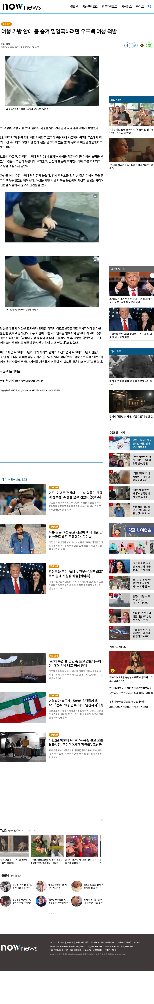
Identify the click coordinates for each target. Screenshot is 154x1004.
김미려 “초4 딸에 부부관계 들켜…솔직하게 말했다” (57, 902)
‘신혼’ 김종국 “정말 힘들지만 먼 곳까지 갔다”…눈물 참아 (93, 902)
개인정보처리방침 (82, 942)
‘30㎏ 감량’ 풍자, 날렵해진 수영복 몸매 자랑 (22, 901)
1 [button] (49, 913)
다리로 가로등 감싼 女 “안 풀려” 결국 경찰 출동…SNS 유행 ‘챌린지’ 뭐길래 (84, 861)
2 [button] (51, 913)
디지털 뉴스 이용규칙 (124, 942)
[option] (49, 850)
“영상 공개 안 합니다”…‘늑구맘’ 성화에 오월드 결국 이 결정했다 (49, 861)
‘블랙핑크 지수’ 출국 (23, 886)
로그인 (52, 942)
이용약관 (70, 942)
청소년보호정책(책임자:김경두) (102, 942)
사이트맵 (137, 942)
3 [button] (53, 913)
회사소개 (61, 942)
